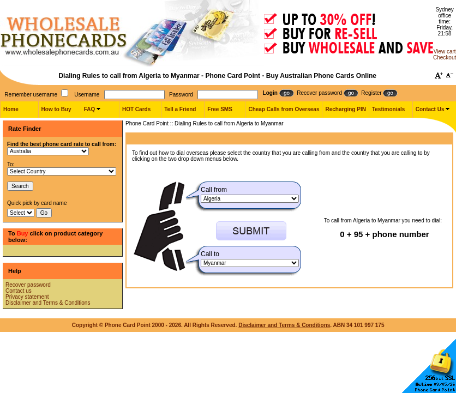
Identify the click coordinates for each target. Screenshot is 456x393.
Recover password (28, 285)
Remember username (30, 95)
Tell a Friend (180, 109)
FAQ (89, 109)
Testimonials (388, 109)
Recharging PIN (345, 109)
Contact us (18, 291)
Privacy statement (27, 297)
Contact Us (430, 109)
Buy (22, 233)
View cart (445, 52)
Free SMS (219, 109)
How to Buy (56, 109)
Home (11, 109)
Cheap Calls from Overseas (283, 109)
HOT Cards (136, 109)
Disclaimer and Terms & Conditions (47, 303)
